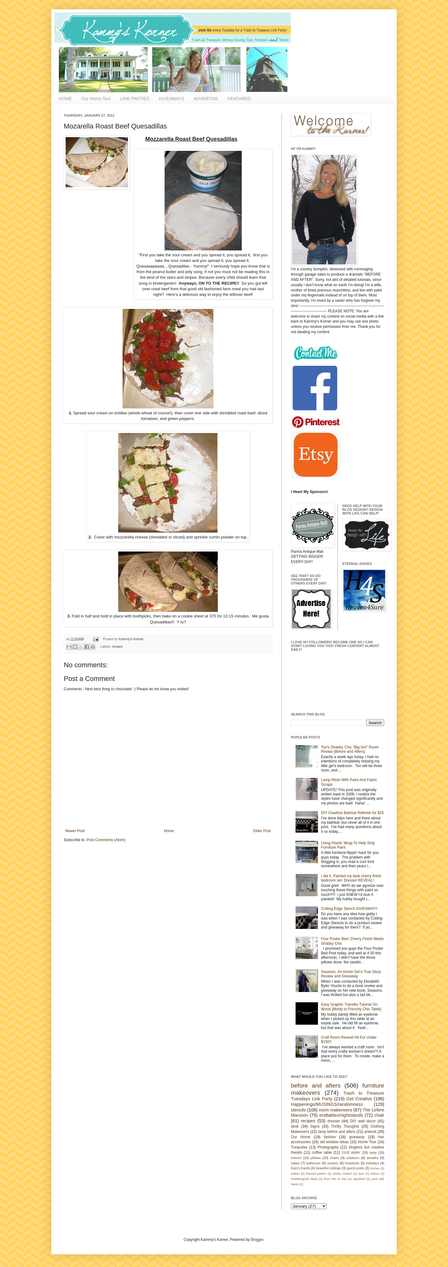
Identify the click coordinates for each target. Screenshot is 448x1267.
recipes (117, 646)
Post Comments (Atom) (105, 840)
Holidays (372, 1163)
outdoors (352, 1158)
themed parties (316, 1173)
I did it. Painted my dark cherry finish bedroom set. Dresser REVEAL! (351, 878)
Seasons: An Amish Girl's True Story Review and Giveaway (351, 974)
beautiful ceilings (328, 1168)
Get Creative (359, 1098)
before (375, 1173)
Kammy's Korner (131, 639)
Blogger (257, 1239)
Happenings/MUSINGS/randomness (327, 1104)
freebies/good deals (304, 1179)
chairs (334, 1158)
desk (295, 1126)
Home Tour (367, 1142)
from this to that (335, 1179)
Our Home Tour (96, 98)
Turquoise (299, 1147)
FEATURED (238, 98)
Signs (315, 1126)
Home (169, 831)
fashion (330, 1137)
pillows (315, 1158)
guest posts (355, 1168)
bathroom (313, 1163)
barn (361, 1173)
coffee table (322, 1152)
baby (373, 1152)
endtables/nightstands (341, 1115)
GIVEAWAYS (171, 98)
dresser (333, 1121)
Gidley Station (342, 1173)
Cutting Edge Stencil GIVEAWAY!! (349, 908)
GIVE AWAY (351, 1152)
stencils (298, 1109)
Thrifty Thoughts (345, 1126)
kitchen (375, 1168)
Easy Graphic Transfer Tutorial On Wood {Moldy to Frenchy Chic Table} (351, 1006)
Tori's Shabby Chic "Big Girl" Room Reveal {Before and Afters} (350, 749)
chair (379, 1115)
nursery (332, 1163)
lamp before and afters (337, 1132)
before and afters (316, 1085)
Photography (327, 1147)
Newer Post (75, 831)
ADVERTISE (206, 98)
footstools (352, 1163)
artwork (370, 1132)
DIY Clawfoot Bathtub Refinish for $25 (352, 813)
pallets (295, 1173)
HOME (65, 98)
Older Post (262, 831)
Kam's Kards (300, 1168)
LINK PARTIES (134, 98)
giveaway (357, 1137)
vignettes (359, 1179)
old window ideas (334, 1142)
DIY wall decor (363, 1121)
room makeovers (335, 1109)
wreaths (373, 1158)
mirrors (296, 1158)
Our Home (300, 1137)
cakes (295, 1163)
